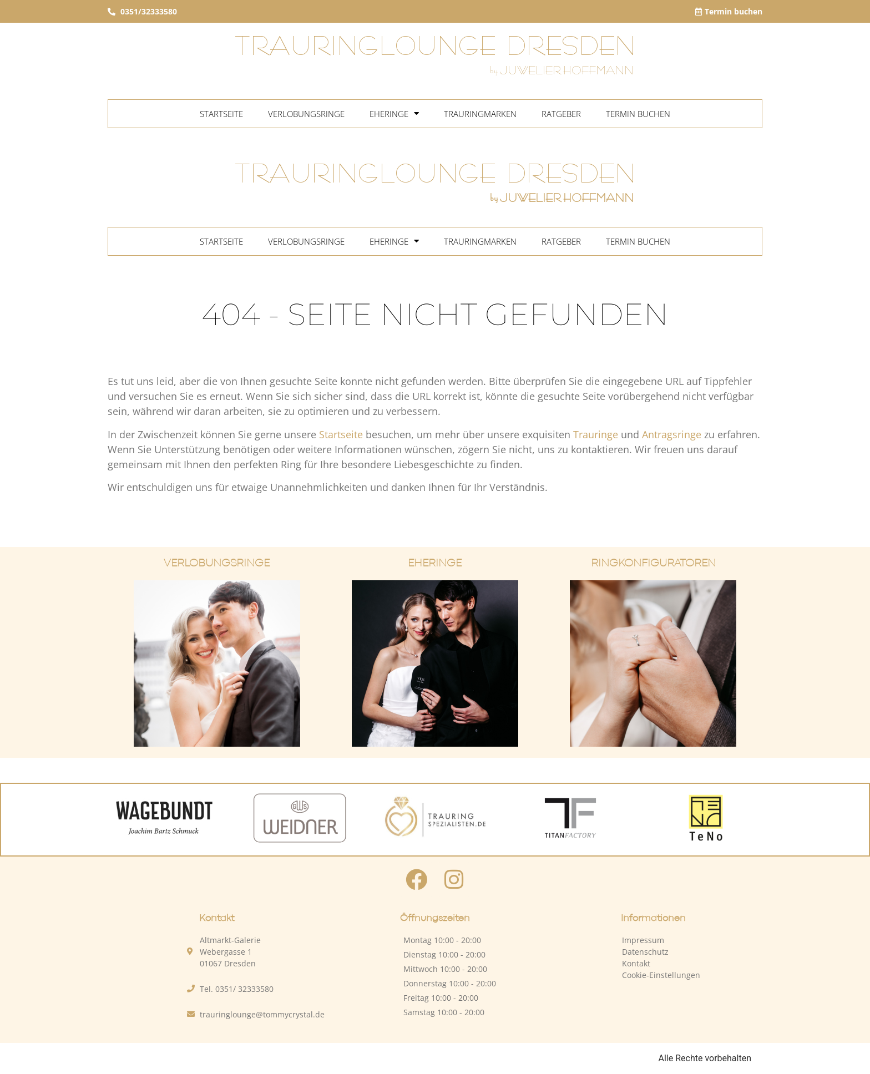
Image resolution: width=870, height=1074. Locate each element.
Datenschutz (645, 951)
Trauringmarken (480, 113)
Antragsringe (671, 434)
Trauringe (595, 434)
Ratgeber (561, 113)
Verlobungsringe (306, 113)
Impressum (643, 940)
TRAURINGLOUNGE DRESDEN (435, 47)
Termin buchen (638, 113)
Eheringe (394, 113)
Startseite (221, 113)
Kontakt (636, 963)
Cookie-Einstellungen (661, 975)
